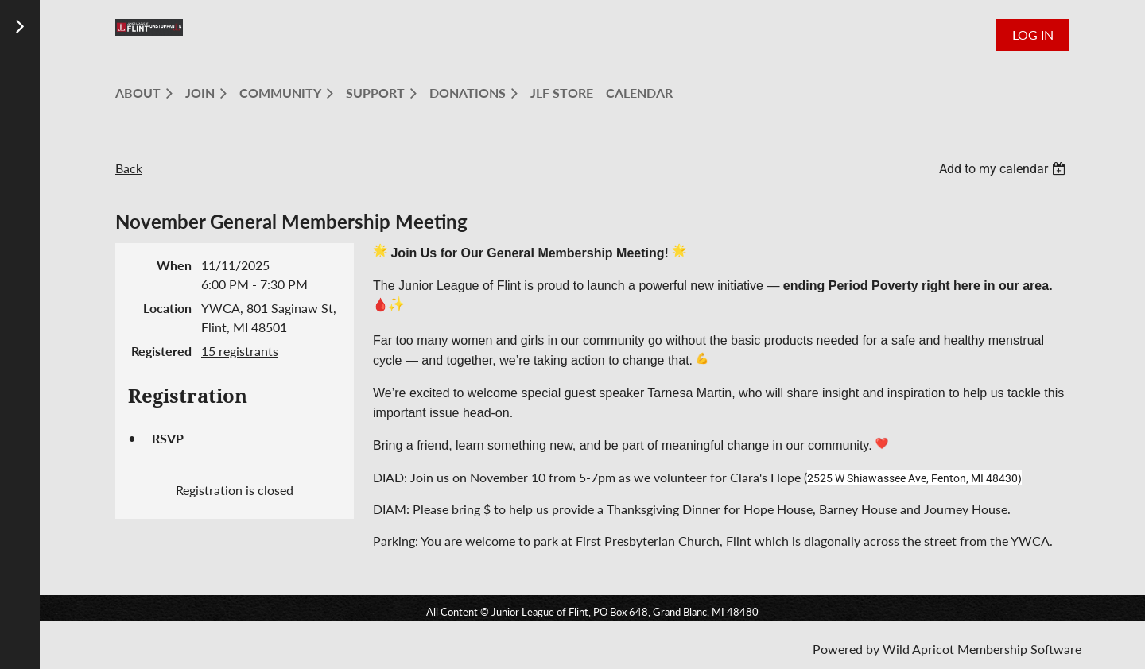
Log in (1033, 34)
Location (167, 307)
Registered (161, 350)
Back (128, 168)
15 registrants (239, 350)
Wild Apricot (918, 648)
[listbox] (1004, 169)
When (174, 265)
